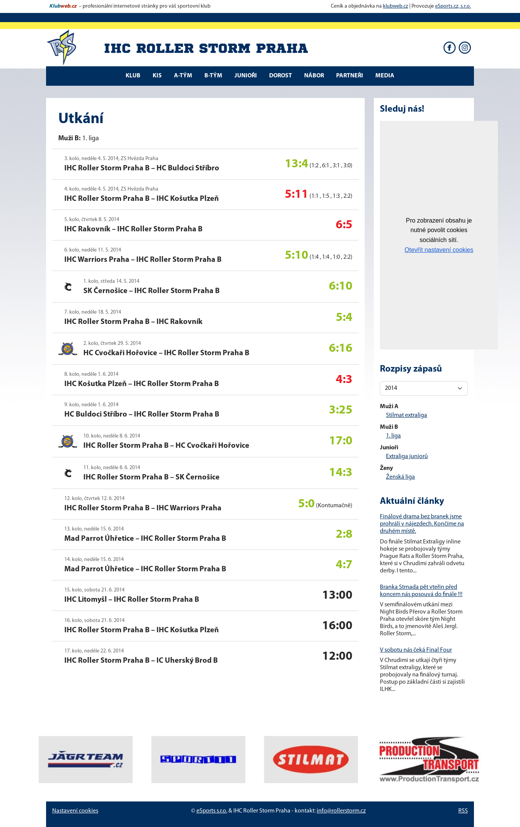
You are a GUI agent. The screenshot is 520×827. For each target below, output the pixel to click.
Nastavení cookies (75, 811)
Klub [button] (133, 76)
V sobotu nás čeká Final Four (416, 650)
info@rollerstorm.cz (341, 811)
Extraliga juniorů (407, 457)
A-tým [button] (183, 76)
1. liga (393, 436)
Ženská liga (400, 477)
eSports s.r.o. (211, 811)
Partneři (349, 76)
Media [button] (384, 76)
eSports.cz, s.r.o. (453, 6)
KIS (157, 76)
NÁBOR (314, 76)
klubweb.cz (395, 6)
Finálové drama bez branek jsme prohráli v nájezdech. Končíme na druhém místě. (422, 524)
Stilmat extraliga (406, 415)
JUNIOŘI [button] (245, 76)
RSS (463, 811)
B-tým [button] (213, 76)
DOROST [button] (280, 76)
